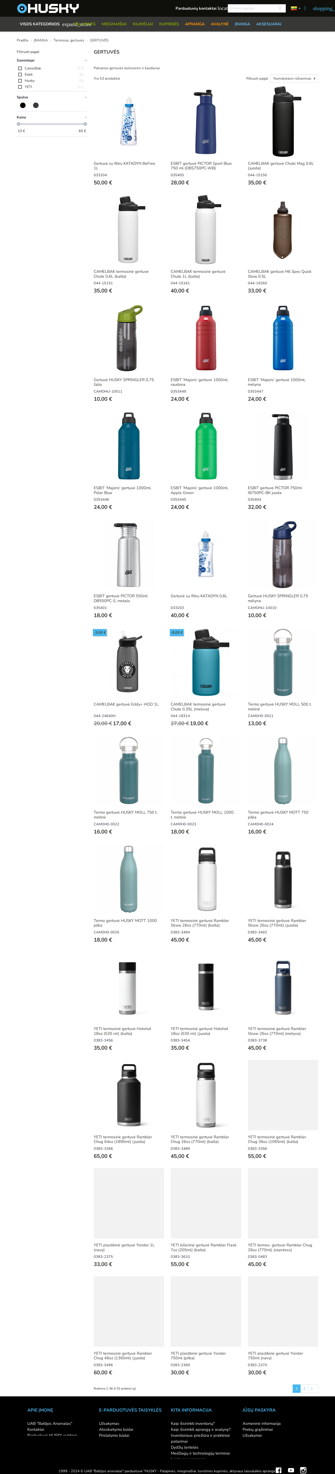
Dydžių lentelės (184, 1447)
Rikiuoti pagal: (257, 78)
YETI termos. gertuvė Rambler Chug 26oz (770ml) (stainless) (280, 1247)
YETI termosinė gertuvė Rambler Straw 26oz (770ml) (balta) (200, 923)
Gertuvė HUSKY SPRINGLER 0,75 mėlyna (278, 598)
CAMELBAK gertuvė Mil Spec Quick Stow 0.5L (279, 274)
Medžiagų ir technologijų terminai (200, 1453)
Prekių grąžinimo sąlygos (121, 1441)
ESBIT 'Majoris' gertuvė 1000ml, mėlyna (276, 382)
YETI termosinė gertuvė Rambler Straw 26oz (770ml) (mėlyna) (277, 1031)
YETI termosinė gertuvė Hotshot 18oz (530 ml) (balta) (122, 1031)
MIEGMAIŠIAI (114, 24)
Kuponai (250, 1453)
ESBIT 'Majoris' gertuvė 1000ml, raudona (199, 382)
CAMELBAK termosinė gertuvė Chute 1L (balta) (198, 274)
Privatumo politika (115, 1447)
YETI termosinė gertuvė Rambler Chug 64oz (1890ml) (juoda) (123, 1139)
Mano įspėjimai (256, 1459)
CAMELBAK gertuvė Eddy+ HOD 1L (126, 704)
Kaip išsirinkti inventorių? (193, 1423)
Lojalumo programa (188, 1459)
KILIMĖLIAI (143, 24)
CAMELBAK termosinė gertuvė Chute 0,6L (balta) (121, 274)
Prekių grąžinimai (258, 1429)
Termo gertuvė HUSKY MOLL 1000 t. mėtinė (202, 815)
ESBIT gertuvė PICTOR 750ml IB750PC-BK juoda (275, 490)
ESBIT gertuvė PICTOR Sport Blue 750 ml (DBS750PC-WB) (201, 166)
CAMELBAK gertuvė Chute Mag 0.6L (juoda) (281, 166)
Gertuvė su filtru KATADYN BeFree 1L (124, 166)
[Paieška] (257, 8)
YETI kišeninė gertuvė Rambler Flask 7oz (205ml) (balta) (203, 1247)
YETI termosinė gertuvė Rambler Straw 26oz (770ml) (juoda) (277, 923)
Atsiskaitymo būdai (116, 1429)
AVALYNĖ (220, 24)
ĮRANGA (242, 24)
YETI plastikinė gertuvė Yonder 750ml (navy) (275, 1356)
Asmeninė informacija (262, 1423)
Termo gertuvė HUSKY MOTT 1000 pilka (125, 923)
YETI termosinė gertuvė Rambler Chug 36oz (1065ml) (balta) (277, 1139)
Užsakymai (252, 1435)
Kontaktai (35, 1429)
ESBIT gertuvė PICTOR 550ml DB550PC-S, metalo (121, 598)
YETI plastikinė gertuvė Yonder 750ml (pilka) (198, 1356)
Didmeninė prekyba (44, 1441)
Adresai (249, 1447)
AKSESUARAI (268, 24)
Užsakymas (109, 1423)
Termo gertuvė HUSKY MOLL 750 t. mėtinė (125, 815)
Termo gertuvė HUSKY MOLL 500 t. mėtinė (280, 707)
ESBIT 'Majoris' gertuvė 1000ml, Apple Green (199, 490)
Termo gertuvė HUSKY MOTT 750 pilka (278, 815)
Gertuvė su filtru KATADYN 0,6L (199, 596)
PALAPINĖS (84, 24)
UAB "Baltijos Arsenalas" (49, 1423)
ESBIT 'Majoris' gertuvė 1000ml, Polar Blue (122, 490)
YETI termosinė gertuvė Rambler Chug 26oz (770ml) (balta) (200, 1139)
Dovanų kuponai (185, 1465)
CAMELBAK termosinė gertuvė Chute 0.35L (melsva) (198, 707)
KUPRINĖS (169, 24)
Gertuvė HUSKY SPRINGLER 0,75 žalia (124, 382)
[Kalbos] (296, 8)
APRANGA (195, 24)
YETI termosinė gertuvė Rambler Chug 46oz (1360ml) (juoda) (123, 1356)
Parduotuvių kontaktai (199, 8)
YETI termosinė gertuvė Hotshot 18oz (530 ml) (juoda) (199, 1031)
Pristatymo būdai (114, 1435)
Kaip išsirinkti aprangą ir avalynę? (200, 1429)
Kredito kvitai (254, 1441)
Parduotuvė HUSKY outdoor (52, 1435)
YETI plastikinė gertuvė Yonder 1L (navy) (124, 1247)
